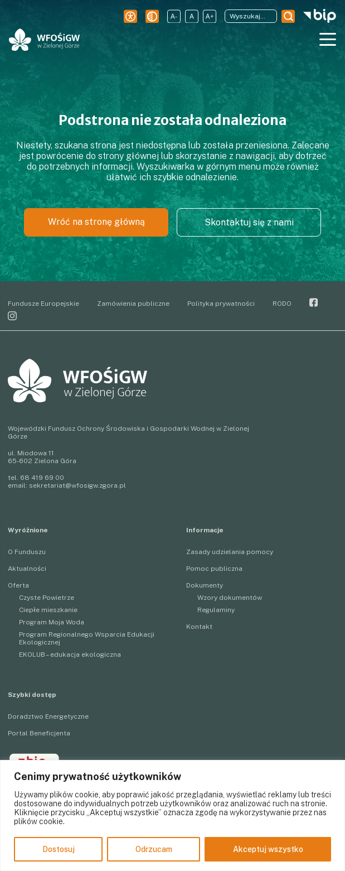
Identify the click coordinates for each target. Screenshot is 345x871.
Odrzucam (153, 849)
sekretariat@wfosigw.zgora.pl (77, 485)
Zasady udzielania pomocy (229, 552)
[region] (172, 815)
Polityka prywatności (221, 303)
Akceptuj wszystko (268, 849)
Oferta (18, 585)
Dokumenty (204, 585)
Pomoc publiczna (214, 568)
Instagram (12, 315)
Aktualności (27, 568)
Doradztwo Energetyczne (48, 716)
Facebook (313, 302)
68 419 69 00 (42, 478)
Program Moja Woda (51, 622)
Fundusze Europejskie (43, 303)
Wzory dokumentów (229, 597)
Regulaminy (216, 610)
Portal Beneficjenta (39, 733)
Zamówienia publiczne (133, 303)
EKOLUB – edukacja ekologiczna (70, 654)
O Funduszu (27, 552)
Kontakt (199, 627)
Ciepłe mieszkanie (48, 610)
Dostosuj (58, 849)
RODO (282, 303)
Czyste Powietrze (46, 597)
